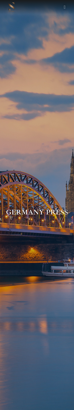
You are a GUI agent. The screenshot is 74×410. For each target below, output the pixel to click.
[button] (65, 7)
